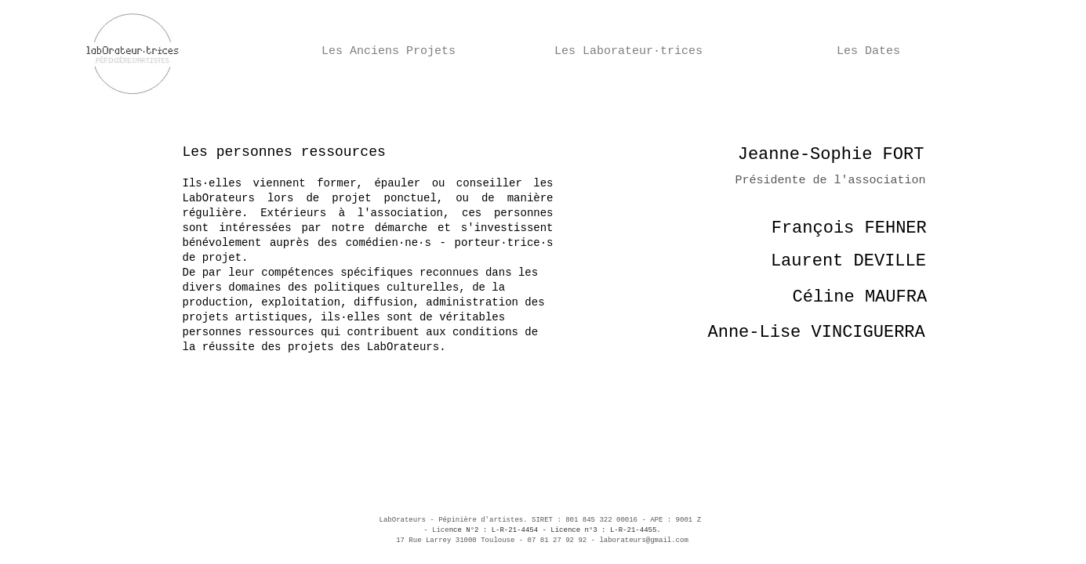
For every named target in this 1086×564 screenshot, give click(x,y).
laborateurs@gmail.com (643, 540)
